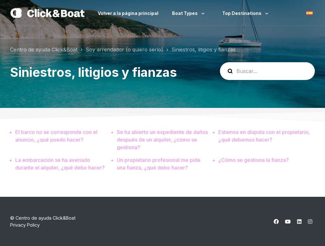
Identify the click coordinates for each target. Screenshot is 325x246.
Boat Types (185, 13)
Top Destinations (242, 13)
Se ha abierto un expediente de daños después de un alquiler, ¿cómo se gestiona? (162, 139)
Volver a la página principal (128, 13)
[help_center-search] (267, 71)
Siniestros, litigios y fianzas (203, 49)
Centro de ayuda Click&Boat (43, 49)
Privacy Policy (25, 225)
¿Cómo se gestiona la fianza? (253, 160)
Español (309, 13)
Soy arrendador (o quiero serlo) (124, 49)
